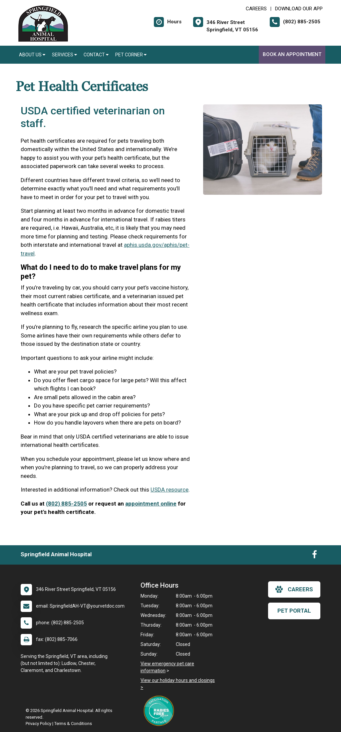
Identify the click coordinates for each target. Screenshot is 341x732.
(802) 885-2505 (66, 503)
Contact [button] (96, 54)
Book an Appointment (292, 54)
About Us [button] (32, 54)
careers (294, 589)
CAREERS (256, 9)
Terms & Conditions (73, 723)
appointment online (150, 503)
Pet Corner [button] (131, 54)
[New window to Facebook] (314, 556)
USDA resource (169, 489)
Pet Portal (294, 610)
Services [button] (64, 54)
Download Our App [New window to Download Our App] (299, 9)
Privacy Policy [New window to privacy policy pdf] (38, 723)
